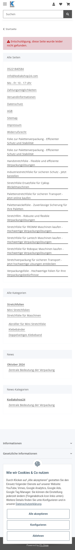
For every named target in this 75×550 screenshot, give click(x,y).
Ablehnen (38, 535)
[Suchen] (33, 14)
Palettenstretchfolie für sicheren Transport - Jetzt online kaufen (35, 196)
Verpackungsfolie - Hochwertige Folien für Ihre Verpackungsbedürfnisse (36, 273)
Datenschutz (15, 104)
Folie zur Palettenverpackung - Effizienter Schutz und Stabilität (33, 141)
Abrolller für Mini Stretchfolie (27, 324)
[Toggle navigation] (5, 2)
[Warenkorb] (68, 4)
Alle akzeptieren (38, 513)
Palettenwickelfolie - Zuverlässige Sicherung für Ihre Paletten (37, 207)
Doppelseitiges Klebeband (25, 335)
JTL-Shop (43, 545)
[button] (53, 4)
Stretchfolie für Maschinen (24, 315)
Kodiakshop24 (16, 399)
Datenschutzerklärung (28, 503)
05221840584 (15, 69)
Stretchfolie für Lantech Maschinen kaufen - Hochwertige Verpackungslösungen (35, 240)
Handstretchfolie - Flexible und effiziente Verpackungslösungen (33, 163)
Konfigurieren (38, 524)
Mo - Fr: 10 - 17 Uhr (19, 83)
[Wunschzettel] (60, 4)
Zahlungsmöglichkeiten (22, 90)
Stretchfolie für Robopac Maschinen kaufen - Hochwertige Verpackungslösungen (35, 251)
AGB (9, 111)
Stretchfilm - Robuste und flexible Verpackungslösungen (28, 218)
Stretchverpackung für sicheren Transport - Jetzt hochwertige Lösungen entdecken (34, 262)
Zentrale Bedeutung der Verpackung (32, 370)
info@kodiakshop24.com (22, 76)
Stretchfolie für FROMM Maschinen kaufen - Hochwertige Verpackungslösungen (35, 229)
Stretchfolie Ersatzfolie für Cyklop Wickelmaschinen (28, 185)
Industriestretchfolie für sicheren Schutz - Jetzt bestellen (36, 174)
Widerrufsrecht (16, 132)
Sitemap (12, 118)
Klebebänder (17, 329)
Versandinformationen (21, 97)
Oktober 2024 (16, 364)
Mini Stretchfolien (18, 310)
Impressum (14, 125)
